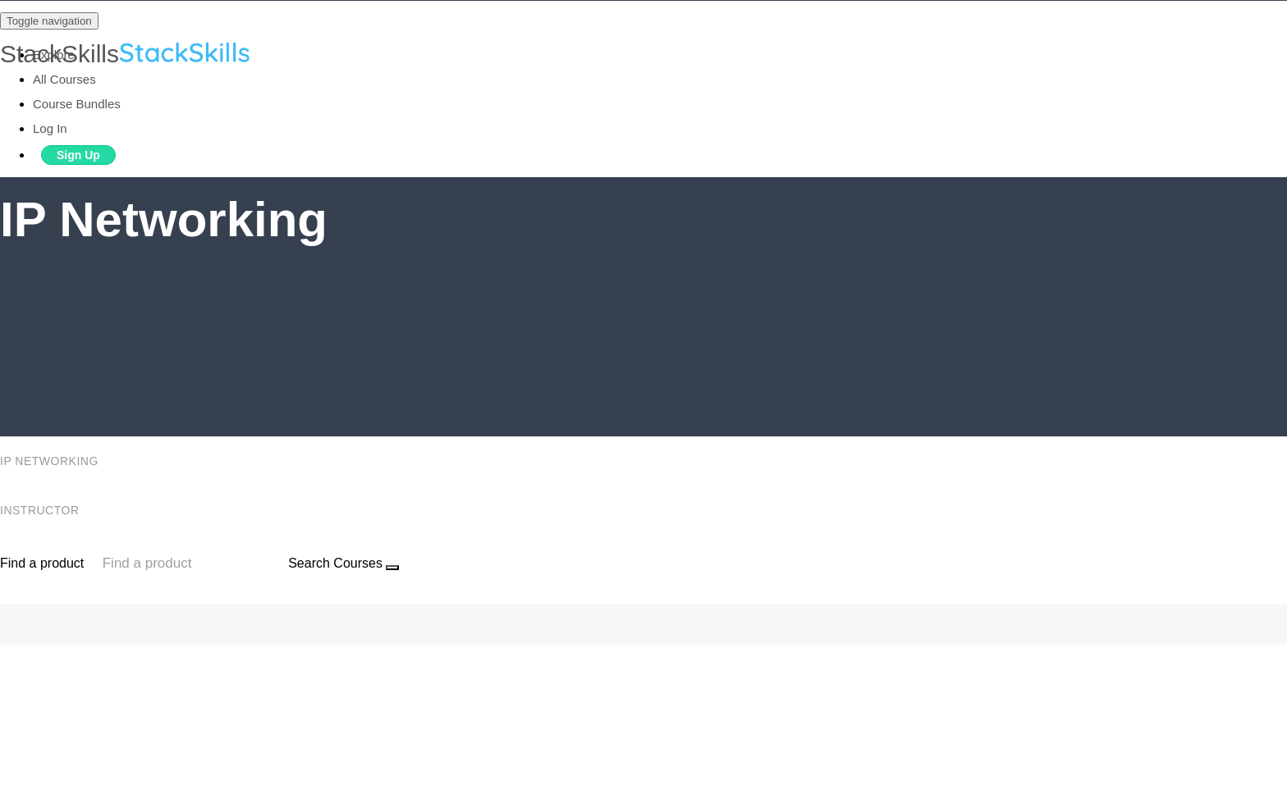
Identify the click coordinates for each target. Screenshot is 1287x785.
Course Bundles (77, 104)
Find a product (42, 563)
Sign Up (78, 155)
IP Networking (51, 461)
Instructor (41, 510)
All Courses (64, 79)
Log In (50, 128)
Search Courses (335, 563)
